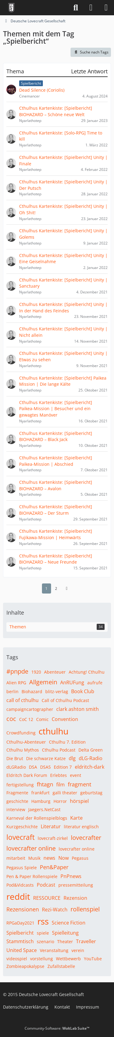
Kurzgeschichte (22, 826)
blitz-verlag (56, 691)
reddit (18, 896)
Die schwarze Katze (46, 758)
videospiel (16, 959)
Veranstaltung (54, 950)
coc (11, 719)
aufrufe (94, 683)
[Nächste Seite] (66, 588)
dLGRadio (16, 767)
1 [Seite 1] (46, 588)
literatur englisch (81, 826)
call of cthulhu (22, 700)
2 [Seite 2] (56, 588)
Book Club (82, 691)
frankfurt (40, 793)
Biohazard (32, 691)
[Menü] (106, 8)
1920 (36, 672)
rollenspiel (85, 909)
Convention (65, 719)
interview (15, 809)
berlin (12, 691)
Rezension (75, 898)
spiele (43, 933)
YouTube (93, 959)
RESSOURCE (46, 898)
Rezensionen (22, 909)
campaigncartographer (29, 709)
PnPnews (70, 876)
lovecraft (20, 837)
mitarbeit (15, 858)
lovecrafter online (31, 848)
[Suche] (76, 8)
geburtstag (91, 793)
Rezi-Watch (54, 909)
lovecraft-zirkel (53, 838)
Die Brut (14, 758)
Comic (42, 719)
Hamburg (40, 801)
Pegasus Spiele (21, 867)
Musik (34, 858)
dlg (72, 758)
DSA (33, 767)
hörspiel (79, 801)
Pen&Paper (54, 867)
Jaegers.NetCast (44, 809)
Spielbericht (20, 932)
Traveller (86, 941)
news (49, 858)
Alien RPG (16, 683)
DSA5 (45, 767)
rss (43, 921)
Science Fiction (68, 922)
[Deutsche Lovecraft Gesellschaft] (11, 8)
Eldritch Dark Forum (26, 775)
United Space (21, 950)
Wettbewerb (68, 959)
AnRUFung (72, 682)
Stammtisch (20, 941)
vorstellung (41, 959)
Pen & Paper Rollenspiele (31, 876)
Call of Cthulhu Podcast (65, 700)
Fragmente (17, 793)
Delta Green (90, 750)
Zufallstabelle (61, 966)
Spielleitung (65, 932)
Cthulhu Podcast (58, 750)
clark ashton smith (77, 709)
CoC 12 (26, 719)
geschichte (17, 801)
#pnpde (17, 671)
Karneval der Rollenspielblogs (36, 818)
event (75, 775)
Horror (60, 801)
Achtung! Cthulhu (87, 672)
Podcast (46, 884)
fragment (79, 784)
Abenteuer (55, 672)
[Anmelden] (91, 7)
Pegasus (80, 858)
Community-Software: (57, 1028)
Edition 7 (63, 767)
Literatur (51, 826)
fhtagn (45, 784)
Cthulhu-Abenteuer (26, 742)
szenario (45, 941)
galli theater (65, 793)
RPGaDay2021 (20, 923)
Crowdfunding (21, 733)
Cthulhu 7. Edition (67, 742)
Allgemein (43, 682)
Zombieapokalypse (25, 966)
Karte (76, 818)
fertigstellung (20, 785)
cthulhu (53, 731)
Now (63, 858)
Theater (65, 941)
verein (77, 950)
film (60, 784)
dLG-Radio (90, 758)
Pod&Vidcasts (20, 885)
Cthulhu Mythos (22, 750)
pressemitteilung (75, 885)
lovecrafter (86, 837)
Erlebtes (58, 775)
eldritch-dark (89, 766)
